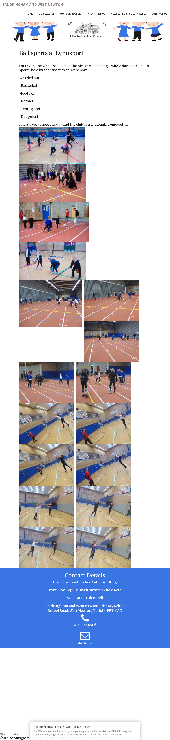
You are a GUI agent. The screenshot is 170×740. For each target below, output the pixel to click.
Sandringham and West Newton (33, 4)
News (101, 13)
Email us (85, 642)
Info (90, 13)
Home (29, 13)
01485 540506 (85, 625)
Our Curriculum (70, 13)
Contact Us (159, 13)
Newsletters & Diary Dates (128, 13)
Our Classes (47, 13)
